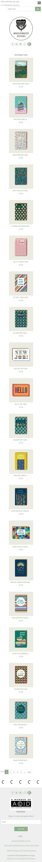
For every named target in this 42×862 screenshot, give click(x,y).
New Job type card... (21, 369)
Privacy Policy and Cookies (29, 845)
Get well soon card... (21, 297)
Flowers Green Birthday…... (21, 226)
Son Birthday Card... (21, 689)
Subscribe (21, 829)
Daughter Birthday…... (21, 760)
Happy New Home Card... (21, 84)
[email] (21, 822)
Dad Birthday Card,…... (21, 333)
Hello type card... (21, 404)
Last (29, 772)
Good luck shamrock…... (21, 654)
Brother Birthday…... (21, 725)
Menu (39, 3)
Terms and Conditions (12, 845)
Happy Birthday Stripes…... (21, 618)
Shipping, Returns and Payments (18, 850)
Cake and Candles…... (21, 119)
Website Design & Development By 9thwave (21, 858)
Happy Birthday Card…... (21, 155)
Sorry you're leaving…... (21, 547)
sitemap (33, 850)
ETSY (18, 5)
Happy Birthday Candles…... (21, 511)
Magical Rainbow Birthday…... (21, 582)
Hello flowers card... (21, 262)
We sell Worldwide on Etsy (21, 841)
